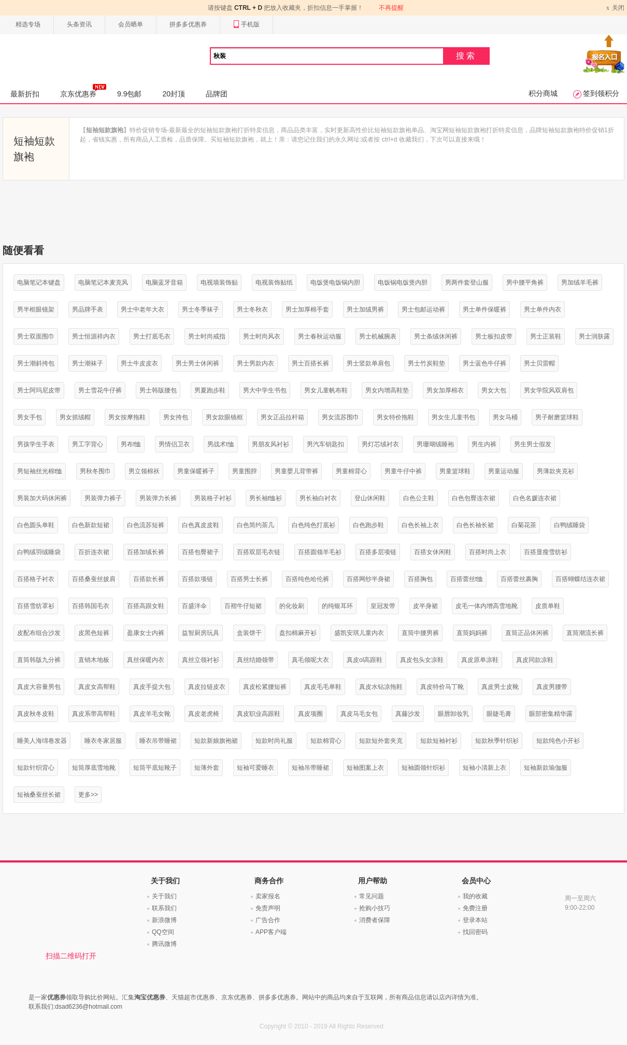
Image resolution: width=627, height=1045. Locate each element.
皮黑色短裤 (93, 633)
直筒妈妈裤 (472, 633)
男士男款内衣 (255, 363)
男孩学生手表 (35, 444)
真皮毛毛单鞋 (322, 686)
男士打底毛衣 (151, 336)
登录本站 (475, 920)
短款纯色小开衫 (558, 740)
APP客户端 (271, 932)
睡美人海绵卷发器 (42, 740)
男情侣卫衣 (174, 444)
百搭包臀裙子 (200, 552)
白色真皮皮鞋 (200, 525)
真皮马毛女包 (359, 713)
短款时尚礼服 (274, 740)
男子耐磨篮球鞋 (557, 417)
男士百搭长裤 (310, 363)
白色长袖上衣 (420, 525)
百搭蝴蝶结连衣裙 (580, 579)
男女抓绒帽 (75, 417)
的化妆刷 (291, 606)
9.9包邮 (129, 94)
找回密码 (475, 932)
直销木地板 (93, 659)
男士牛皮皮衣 (139, 363)
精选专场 (28, 24)
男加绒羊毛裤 (579, 282)
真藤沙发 (407, 713)
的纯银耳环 (337, 606)
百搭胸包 (420, 579)
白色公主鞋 (418, 498)
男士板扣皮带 (493, 336)
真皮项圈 (310, 713)
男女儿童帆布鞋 (326, 390)
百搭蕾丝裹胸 (519, 579)
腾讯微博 (164, 944)
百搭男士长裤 (249, 579)
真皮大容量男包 (39, 686)
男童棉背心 (351, 471)
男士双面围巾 (35, 336)
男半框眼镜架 (35, 309)
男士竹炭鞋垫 (426, 363)
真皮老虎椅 (203, 713)
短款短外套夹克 (381, 740)
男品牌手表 (87, 309)
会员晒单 (130, 24)
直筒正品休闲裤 (527, 633)
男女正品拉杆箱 (282, 417)
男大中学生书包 (265, 390)
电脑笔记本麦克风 (103, 282)
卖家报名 (267, 896)
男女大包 (493, 390)
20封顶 (173, 94)
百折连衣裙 (93, 552)
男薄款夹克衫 (555, 471)
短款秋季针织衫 (497, 740)
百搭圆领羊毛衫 (319, 552)
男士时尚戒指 (206, 336)
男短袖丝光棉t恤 (39, 471)
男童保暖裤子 (196, 471)
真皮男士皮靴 (500, 686)
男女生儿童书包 (453, 417)
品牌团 (216, 94)
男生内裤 (484, 444)
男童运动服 (503, 471)
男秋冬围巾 (95, 471)
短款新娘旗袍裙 (216, 740)
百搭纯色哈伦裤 (307, 579)
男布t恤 (131, 444)
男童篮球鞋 (455, 471)
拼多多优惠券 (188, 24)
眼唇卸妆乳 (453, 713)
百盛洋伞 (194, 606)
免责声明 (267, 908)
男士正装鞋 (545, 336)
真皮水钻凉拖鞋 (381, 686)
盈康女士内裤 (145, 633)
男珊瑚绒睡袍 (435, 444)
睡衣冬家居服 (103, 740)
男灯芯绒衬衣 (380, 444)
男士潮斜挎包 (35, 363)
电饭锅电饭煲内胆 (403, 282)
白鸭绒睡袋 (569, 525)
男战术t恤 (220, 444)
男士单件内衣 (542, 309)
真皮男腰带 (551, 686)
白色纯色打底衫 (313, 525)
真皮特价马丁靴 (442, 686)
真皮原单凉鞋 (479, 659)
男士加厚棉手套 (307, 309)
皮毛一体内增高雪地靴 (486, 606)
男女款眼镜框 (224, 417)
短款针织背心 (35, 767)
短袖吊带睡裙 (310, 767)
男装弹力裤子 (103, 498)
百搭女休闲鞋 (432, 552)
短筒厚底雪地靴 (94, 767)
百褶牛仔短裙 (243, 606)
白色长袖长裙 (475, 525)
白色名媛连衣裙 (535, 498)
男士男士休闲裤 (197, 363)
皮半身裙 (425, 606)
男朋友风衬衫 (270, 444)
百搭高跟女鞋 (145, 606)
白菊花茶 (523, 525)
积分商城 (543, 93)
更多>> (88, 794)
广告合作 (267, 920)
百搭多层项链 (377, 552)
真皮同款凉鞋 (534, 659)
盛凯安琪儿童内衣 (359, 633)
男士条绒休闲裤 (436, 336)
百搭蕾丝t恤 (466, 579)
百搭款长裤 (148, 579)
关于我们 (164, 896)
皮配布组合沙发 (39, 633)
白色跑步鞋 (368, 525)
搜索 (466, 55)
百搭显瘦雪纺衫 (545, 552)
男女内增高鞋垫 (387, 390)
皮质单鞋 (547, 606)
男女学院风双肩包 (549, 390)
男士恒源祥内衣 (94, 336)
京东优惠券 (83, 90)
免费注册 (475, 908)
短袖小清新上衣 (484, 767)
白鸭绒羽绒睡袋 (39, 552)
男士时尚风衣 (261, 336)
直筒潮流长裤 (585, 633)
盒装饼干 (249, 633)
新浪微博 (164, 920)
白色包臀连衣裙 (473, 498)
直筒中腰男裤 (420, 633)
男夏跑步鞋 (209, 390)
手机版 (246, 25)
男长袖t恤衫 (265, 498)
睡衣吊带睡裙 (158, 740)
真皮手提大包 (151, 686)
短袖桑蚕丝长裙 (39, 794)
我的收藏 (475, 896)
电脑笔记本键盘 (39, 282)
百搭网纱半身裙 (368, 579)
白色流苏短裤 (145, 525)
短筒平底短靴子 (155, 767)
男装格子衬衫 (213, 498)
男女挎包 (175, 417)
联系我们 (164, 908)
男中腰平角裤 (525, 282)
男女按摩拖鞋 (127, 417)
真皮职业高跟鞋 (258, 713)
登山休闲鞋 (370, 498)
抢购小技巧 (374, 908)
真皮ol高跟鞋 (364, 659)
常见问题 (371, 896)
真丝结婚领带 (255, 659)
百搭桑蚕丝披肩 (94, 579)
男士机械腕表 (377, 336)
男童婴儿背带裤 (296, 471)
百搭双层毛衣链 (258, 552)
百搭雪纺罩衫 (35, 606)
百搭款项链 (197, 579)
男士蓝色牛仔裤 (484, 363)
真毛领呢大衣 (310, 659)
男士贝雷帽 (539, 363)
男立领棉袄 (144, 471)
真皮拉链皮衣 (206, 686)
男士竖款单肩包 (368, 363)
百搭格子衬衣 (35, 579)
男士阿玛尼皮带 (39, 390)
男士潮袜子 (87, 363)
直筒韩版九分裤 (39, 659)
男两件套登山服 (467, 282)
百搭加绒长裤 (145, 552)
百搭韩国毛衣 (90, 606)
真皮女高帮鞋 (97, 686)
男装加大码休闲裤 (42, 498)
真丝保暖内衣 (145, 659)
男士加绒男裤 (365, 309)
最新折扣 (24, 94)
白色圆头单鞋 (35, 525)
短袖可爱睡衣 (255, 767)
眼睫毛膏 (499, 713)
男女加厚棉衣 (445, 390)
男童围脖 (244, 471)
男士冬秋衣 (252, 309)
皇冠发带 (382, 606)
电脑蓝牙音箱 (164, 282)
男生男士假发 (532, 444)
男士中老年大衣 (142, 309)
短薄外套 (206, 767)
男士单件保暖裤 (484, 309)
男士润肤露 (594, 336)
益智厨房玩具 (200, 633)
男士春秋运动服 (319, 336)
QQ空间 (163, 932)
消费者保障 (374, 920)
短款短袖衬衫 (439, 740)
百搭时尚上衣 (487, 552)
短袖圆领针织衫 (423, 767)
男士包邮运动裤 (423, 309)
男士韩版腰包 (158, 390)
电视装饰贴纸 (274, 282)
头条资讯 (79, 24)
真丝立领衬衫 (200, 659)
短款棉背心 (325, 740)
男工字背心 (87, 444)
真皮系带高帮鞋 (94, 713)
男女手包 (29, 417)
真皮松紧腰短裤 (265, 686)
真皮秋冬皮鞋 (35, 713)
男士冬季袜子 (200, 309)
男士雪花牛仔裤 (100, 390)
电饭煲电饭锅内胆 (335, 282)
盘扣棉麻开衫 (298, 633)
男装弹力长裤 (158, 498)
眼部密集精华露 (551, 713)
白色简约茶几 (255, 525)
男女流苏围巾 (340, 417)
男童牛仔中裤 (403, 471)
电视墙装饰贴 (219, 282)
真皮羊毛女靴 (151, 713)
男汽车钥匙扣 (325, 444)
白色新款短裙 (90, 525)
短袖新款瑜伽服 (545, 767)
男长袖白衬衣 (318, 498)
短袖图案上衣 (365, 767)
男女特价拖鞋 (395, 417)
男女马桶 (505, 417)
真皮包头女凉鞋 (422, 659)
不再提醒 (391, 7)
